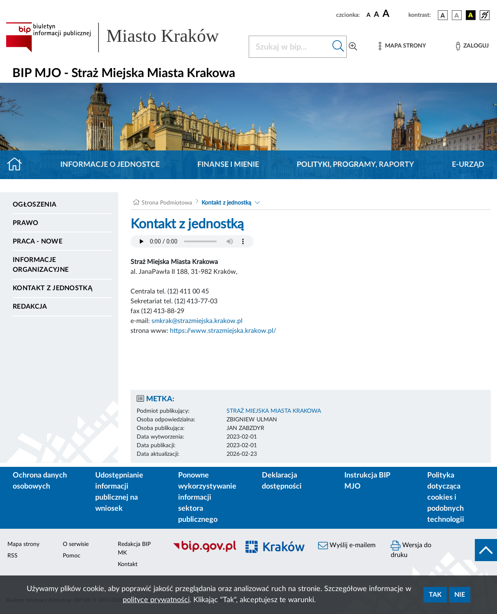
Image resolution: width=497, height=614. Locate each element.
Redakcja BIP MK (134, 548)
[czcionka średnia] (376, 14)
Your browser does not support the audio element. (192, 241)
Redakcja (30, 306)
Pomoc (71, 556)
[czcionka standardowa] (368, 15)
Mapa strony (23, 544)
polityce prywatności (156, 600)
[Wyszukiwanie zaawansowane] (353, 47)
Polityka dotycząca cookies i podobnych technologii (445, 497)
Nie (459, 594)
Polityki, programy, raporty (355, 164)
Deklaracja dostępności (282, 481)
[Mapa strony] (402, 46)
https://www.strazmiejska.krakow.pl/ (223, 330)
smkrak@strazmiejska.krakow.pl (197, 321)
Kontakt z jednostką (52, 288)
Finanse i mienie (228, 164)
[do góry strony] (486, 550)
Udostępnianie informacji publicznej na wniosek (119, 492)
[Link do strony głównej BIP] (122, 37)
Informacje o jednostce (110, 164)
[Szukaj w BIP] (289, 47)
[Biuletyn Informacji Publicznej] (202, 551)
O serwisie (76, 544)
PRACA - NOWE (37, 241)
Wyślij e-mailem (347, 545)
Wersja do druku (411, 549)
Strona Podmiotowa (167, 203)
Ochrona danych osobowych (40, 481)
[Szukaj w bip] (338, 47)
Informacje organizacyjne (41, 265)
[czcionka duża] (394, 14)
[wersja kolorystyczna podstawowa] (443, 15)
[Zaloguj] (472, 46)
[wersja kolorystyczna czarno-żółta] (471, 15)
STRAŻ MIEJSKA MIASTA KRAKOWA (274, 411)
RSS (12, 556)
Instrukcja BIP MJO (367, 481)
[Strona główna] (18, 165)
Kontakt (127, 564)
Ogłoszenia (34, 204)
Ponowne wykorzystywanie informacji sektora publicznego (207, 497)
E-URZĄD (468, 164)
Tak (435, 594)
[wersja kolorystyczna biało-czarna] (457, 15)
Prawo (26, 223)
